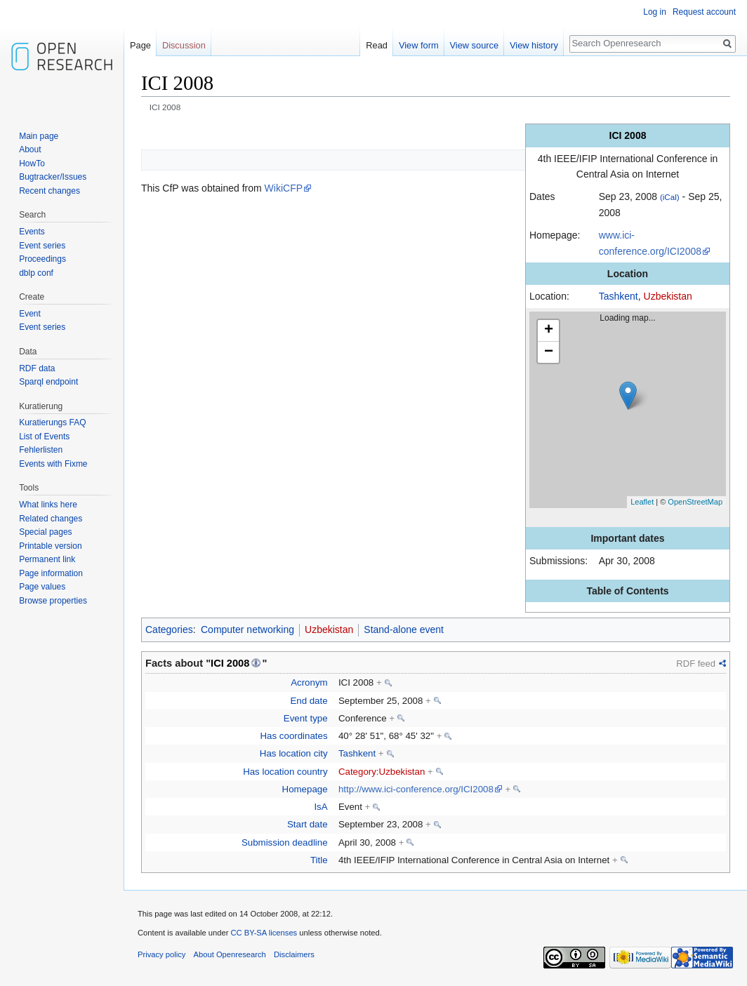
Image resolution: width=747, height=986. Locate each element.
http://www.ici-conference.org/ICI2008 (416, 789)
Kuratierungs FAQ (52, 422)
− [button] (548, 352)
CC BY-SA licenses (263, 932)
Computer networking (247, 629)
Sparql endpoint (48, 382)
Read (377, 45)
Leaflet (642, 502)
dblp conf (36, 273)
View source (474, 45)
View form (419, 45)
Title (319, 860)
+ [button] (548, 330)
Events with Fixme (53, 464)
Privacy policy (161, 954)
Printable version (50, 546)
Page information (51, 573)
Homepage (305, 789)
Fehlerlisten (40, 450)
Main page (38, 136)
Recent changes (49, 191)
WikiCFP (284, 188)
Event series (42, 246)
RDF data (37, 368)
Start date (307, 824)
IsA (320, 806)
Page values (42, 587)
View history (534, 45)
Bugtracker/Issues (52, 177)
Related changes (50, 519)
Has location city (294, 753)
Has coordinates (294, 736)
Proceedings (42, 259)
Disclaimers (294, 954)
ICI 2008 (230, 663)
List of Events (44, 436)
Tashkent (618, 296)
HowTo (32, 163)
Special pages (45, 532)
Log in (654, 12)
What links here (48, 504)
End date (308, 700)
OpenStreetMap (695, 502)
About (30, 149)
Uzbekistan (668, 296)
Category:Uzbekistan (381, 771)
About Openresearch (230, 954)
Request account (704, 12)
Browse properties (53, 601)
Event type (306, 718)
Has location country (285, 771)
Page (140, 45)
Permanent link (47, 559)
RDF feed (695, 663)
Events (32, 231)
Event (30, 314)
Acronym (309, 682)
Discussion (184, 45)
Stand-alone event (404, 629)
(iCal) (670, 196)
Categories (169, 629)
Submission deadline (285, 842)
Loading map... (633, 410)
